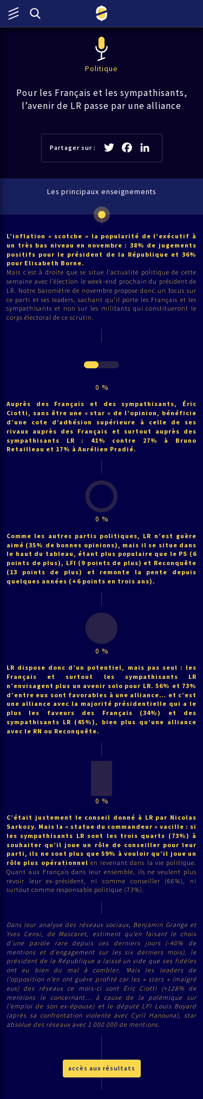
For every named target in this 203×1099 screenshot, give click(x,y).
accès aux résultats (101, 1068)
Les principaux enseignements (101, 191)
